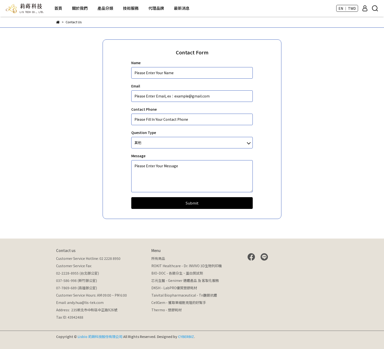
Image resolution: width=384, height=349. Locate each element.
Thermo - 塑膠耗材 (166, 309)
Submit (192, 202)
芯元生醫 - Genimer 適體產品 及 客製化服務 (185, 280)
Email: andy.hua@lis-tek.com (80, 302)
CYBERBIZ (186, 336)
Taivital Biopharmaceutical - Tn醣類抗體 (184, 295)
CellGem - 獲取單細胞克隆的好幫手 (178, 302)
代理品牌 (156, 8)
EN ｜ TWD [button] (347, 8)
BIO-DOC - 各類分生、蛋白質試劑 (177, 273)
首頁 (58, 8)
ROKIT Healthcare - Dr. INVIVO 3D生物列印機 (186, 265)
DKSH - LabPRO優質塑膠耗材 (174, 287)
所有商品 (158, 258)
